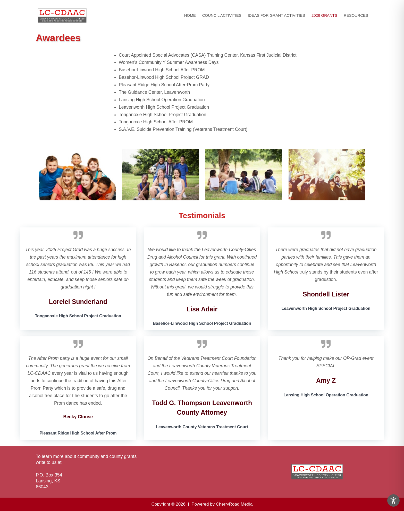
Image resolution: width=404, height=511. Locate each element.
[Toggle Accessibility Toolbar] (393, 500)
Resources (356, 15)
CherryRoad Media (234, 504)
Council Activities (221, 15)
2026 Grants (324, 15)
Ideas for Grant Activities (276, 15)
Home (190, 15)
